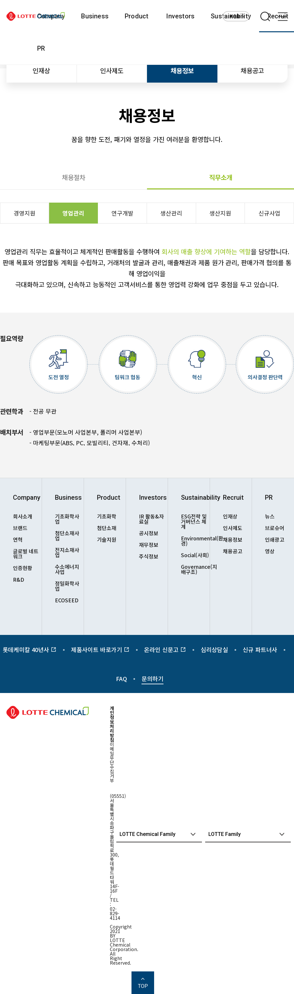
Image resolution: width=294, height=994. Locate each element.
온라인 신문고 (165, 649)
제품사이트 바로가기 (100, 649)
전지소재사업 (67, 552)
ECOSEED (67, 600)
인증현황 (22, 567)
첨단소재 (106, 527)
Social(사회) (195, 554)
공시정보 (148, 533)
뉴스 (270, 516)
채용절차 (73, 177)
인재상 (41, 70)
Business (95, 16)
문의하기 (152, 678)
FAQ (121, 678)
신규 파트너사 (260, 649)
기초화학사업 (67, 519)
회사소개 (22, 516)
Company (26, 497)
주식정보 (148, 556)
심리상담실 (214, 649)
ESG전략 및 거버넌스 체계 (194, 521)
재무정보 (148, 544)
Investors (180, 16)
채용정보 (182, 70)
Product (136, 16)
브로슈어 (274, 527)
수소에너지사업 (67, 569)
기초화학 (106, 516)
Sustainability (195, 497)
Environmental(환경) (195, 541)
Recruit (233, 497)
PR (41, 48)
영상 (270, 551)
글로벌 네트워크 (25, 553)
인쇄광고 (274, 539)
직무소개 (220, 177)
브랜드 (20, 527)
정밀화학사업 (67, 586)
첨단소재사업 (67, 535)
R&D (18, 579)
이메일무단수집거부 (112, 762)
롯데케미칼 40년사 (30, 649)
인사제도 (111, 70)
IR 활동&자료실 (151, 519)
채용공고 (252, 70)
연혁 (18, 539)
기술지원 (106, 539)
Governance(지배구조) (195, 569)
